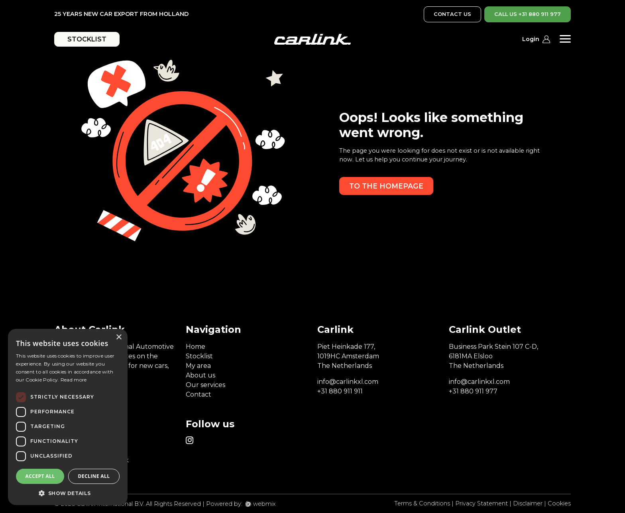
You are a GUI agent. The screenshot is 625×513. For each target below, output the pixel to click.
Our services (205, 385)
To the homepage (386, 186)
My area (198, 366)
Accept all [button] (40, 476)
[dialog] (68, 417)
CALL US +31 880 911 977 (527, 14)
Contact (198, 394)
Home (195, 346)
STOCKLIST (86, 39)
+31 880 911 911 (340, 391)
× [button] (119, 337)
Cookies (559, 503)
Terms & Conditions (422, 503)
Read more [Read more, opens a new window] (74, 380)
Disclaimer (527, 503)
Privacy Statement (481, 503)
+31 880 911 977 (473, 391)
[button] (68, 493)
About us (200, 375)
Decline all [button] (94, 476)
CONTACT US (452, 14)
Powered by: (224, 503)
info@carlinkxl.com (347, 381)
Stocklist (199, 356)
